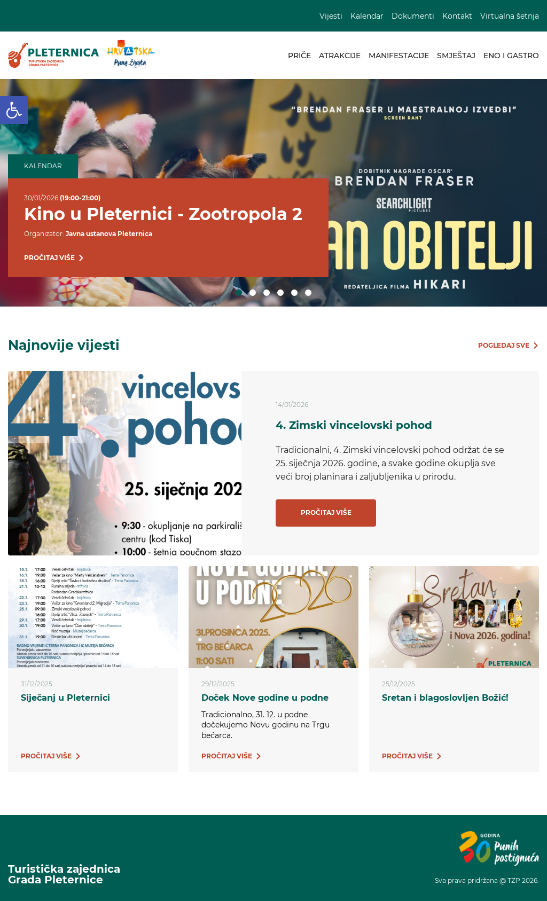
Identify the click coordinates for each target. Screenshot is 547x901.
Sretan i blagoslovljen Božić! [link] (445, 698)
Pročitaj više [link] (326, 512)
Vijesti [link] (330, 16)
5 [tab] (294, 292)
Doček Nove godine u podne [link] (265, 698)
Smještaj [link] (456, 55)
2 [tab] (252, 292)
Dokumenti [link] (413, 16)
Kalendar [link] (367, 16)
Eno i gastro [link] (511, 55)
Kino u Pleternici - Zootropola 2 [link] (163, 214)
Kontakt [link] (457, 16)
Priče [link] (299, 55)
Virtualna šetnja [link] (509, 16)
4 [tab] (280, 292)
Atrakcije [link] (340, 55)
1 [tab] (239, 292)
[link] (14, 110)
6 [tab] (308, 292)
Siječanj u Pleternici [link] (65, 698)
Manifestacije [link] (399, 55)
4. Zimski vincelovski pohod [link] (354, 425)
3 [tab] (266, 292)
